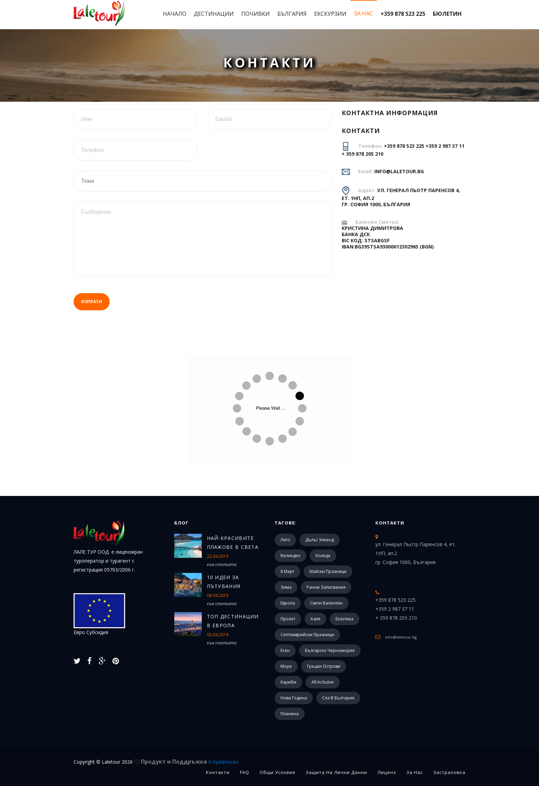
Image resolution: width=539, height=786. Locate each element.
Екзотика (344, 619)
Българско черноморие (330, 650)
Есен (285, 650)
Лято (285, 540)
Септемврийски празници (307, 635)
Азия (315, 619)
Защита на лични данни (336, 772)
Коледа (323, 555)
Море (286, 666)
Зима (286, 587)
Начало (174, 14)
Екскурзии (330, 14)
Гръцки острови (323, 666)
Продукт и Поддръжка (189, 761)
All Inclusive (322, 682)
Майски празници (327, 571)
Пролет (287, 619)
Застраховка (449, 772)
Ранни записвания (326, 587)
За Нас (363, 13)
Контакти (389, 523)
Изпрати (91, 302)
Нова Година (293, 698)
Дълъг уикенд (319, 540)
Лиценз (386, 772)
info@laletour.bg (399, 171)
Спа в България (338, 698)
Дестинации (214, 14)
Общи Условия (277, 772)
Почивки (255, 14)
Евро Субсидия (99, 614)
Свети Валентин (326, 603)
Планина (289, 714)
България (292, 14)
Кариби (288, 682)
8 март (287, 571)
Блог (181, 523)
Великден (290, 555)
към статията (221, 564)
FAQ (244, 772)
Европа (287, 603)
